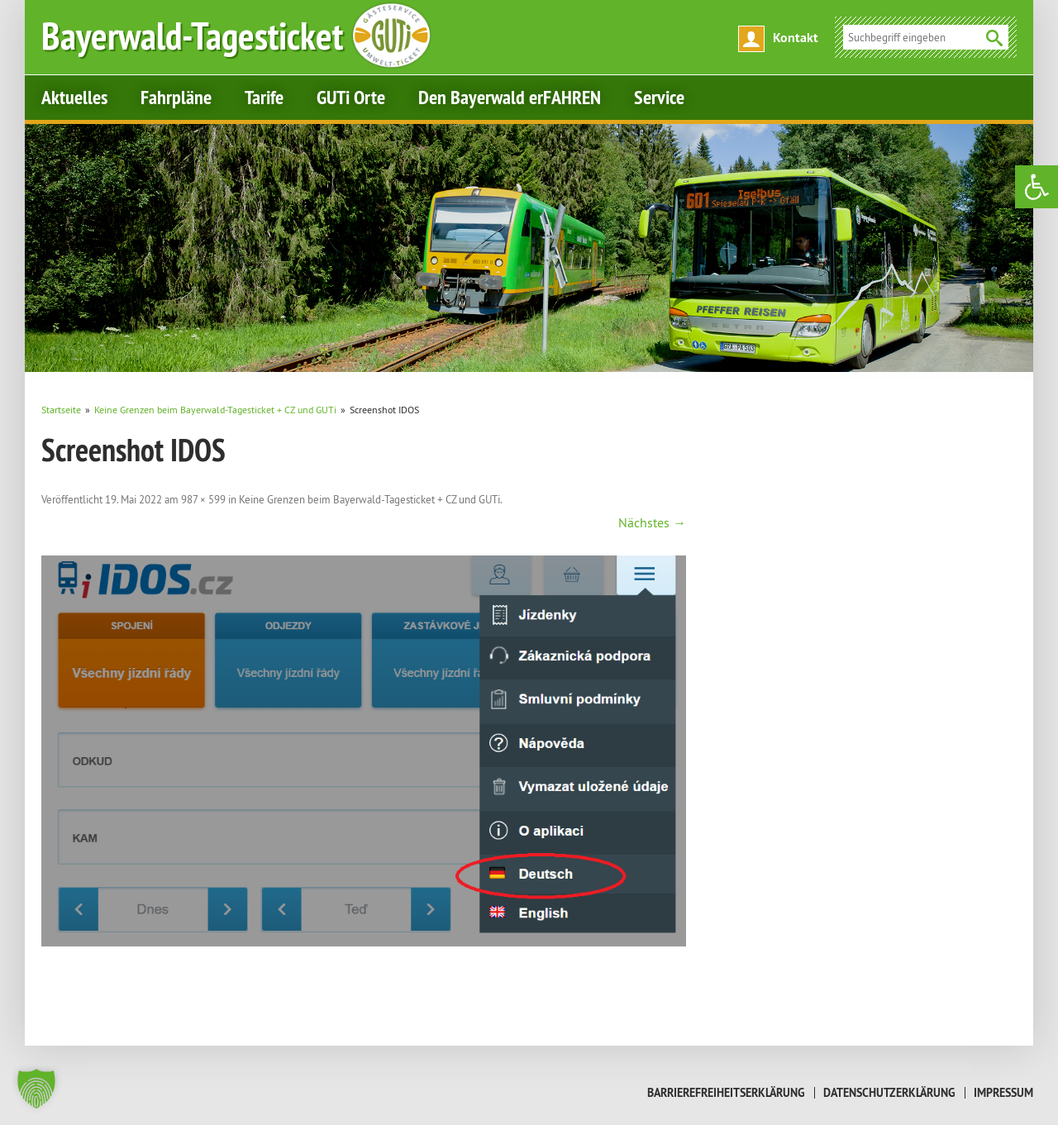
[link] (1036, 186)
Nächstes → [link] (652, 522)
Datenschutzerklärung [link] (889, 1093)
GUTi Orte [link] (351, 97)
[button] (36, 1088)
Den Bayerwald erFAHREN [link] (509, 97)
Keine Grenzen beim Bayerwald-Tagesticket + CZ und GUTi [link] (369, 499)
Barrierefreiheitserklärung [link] (726, 1093)
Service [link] (659, 97)
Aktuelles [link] (74, 97)
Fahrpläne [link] (176, 97)
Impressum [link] (1003, 1093)
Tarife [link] (264, 97)
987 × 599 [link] (203, 499)
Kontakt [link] (795, 37)
